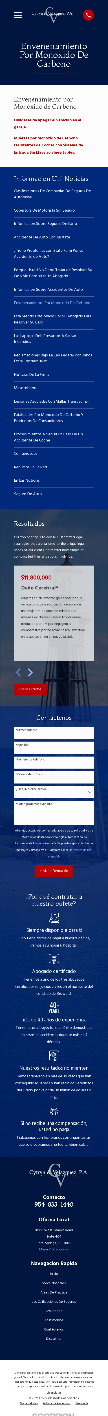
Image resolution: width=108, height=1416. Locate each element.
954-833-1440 (54, 1204)
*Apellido (22, 745)
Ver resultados (30, 689)
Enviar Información (54, 871)
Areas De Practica (53, 1293)
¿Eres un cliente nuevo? (32, 789)
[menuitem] (54, 194)
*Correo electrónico (29, 775)
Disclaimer (54, 1339)
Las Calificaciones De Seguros (54, 1302)
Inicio (54, 1274)
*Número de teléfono (30, 760)
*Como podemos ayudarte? (35, 804)
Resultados (54, 1311)
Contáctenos (54, 1330)
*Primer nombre (26, 730)
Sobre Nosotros (54, 1283)
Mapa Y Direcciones (54, 1249)
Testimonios (54, 1320)
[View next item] (30, 672)
